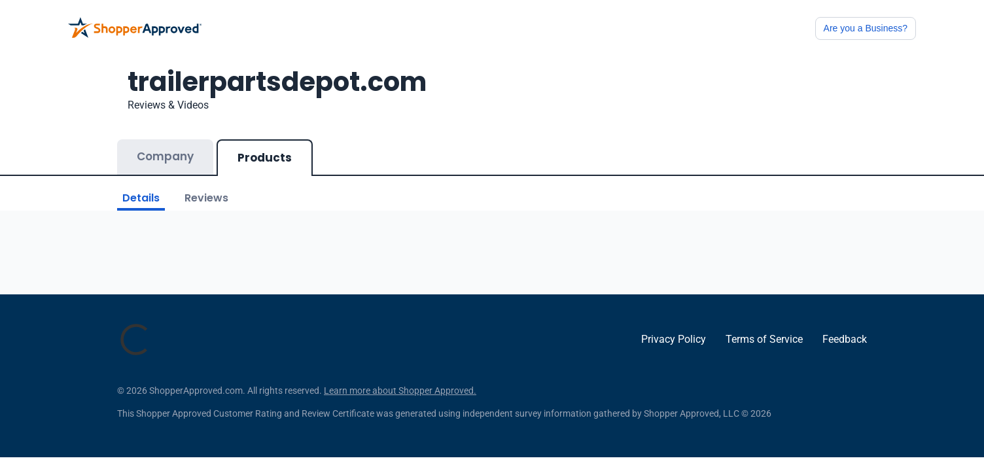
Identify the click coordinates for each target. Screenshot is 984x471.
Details (141, 197)
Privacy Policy (673, 339)
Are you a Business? (865, 28)
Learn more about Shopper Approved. (400, 390)
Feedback (844, 339)
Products (264, 158)
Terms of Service (764, 339)
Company (165, 156)
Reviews (206, 197)
